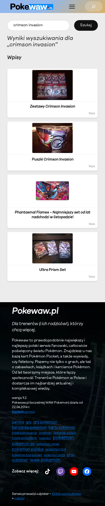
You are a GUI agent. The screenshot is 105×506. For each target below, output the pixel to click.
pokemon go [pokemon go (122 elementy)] (23, 444)
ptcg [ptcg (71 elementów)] (70, 455)
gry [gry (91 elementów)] (28, 422)
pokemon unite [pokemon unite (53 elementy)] (54, 455)
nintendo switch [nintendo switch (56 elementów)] (64, 433)
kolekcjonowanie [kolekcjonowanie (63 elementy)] (24, 433)
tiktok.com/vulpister (66, 494)
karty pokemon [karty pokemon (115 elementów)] (62, 428)
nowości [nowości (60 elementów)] (45, 438)
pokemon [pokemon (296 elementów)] (63, 438)
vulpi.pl (19, 498)
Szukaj (86, 25)
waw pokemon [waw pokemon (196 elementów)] (45, 460)
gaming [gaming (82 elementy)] (18, 422)
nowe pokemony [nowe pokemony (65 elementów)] (24, 438)
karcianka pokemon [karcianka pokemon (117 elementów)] (29, 428)
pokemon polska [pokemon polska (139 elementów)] (27, 449)
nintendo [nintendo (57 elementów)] (45, 433)
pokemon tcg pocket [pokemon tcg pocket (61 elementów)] (27, 455)
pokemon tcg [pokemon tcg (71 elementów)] (55, 449)
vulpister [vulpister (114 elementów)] (20, 460)
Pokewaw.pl (35, 311)
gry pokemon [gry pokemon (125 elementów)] (45, 422)
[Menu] (72, 6)
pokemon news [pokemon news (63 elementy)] (48, 444)
